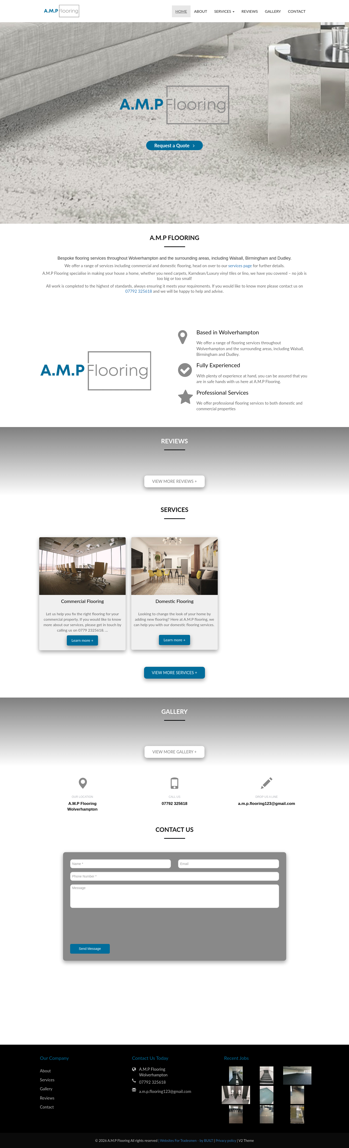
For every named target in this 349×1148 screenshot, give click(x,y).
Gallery (273, 11)
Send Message (90, 949)
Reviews (250, 11)
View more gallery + (174, 751)
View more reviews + (174, 481)
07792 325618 (138, 291)
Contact (297, 11)
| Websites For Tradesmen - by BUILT (186, 1141)
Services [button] (224, 11)
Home (181, 11)
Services (47, 1079)
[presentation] (106, 926)
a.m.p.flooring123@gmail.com (266, 803)
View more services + (174, 672)
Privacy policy (226, 1141)
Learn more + (82, 640)
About (200, 11)
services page (240, 265)
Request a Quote (174, 145)
